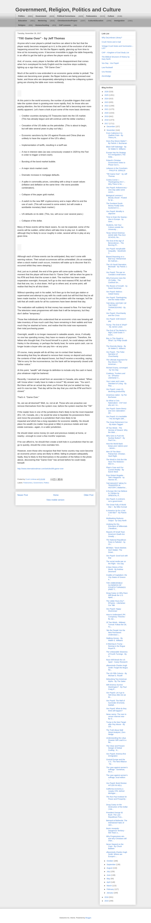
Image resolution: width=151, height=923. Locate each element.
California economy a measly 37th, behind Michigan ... (115, 791)
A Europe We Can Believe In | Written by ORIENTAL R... (116, 493)
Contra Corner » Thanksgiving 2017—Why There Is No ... (115, 182)
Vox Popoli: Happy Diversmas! (113, 610)
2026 (106, 92)
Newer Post (22, 495)
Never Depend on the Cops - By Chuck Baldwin (114, 846)
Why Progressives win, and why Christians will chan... (116, 838)
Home (56, 495)
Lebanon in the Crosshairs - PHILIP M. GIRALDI (116, 169)
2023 (106, 102)
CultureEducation (95, 21)
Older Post (88, 495)
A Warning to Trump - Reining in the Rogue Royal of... (115, 646)
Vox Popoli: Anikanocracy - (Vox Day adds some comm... (117, 190)
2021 (106, 109)
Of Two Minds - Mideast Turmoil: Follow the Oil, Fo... (116, 624)
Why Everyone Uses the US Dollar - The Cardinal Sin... (116, 280)
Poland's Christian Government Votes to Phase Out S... (115, 162)
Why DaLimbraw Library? (112, 38)
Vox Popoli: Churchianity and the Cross (116, 314)
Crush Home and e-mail (111, 42)
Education (22, 21)
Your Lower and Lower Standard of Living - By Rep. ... (116, 383)
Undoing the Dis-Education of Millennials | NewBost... (116, 526)
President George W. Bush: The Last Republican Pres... (114, 815)
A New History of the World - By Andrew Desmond (114, 569)
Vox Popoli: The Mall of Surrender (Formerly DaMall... (115, 703)
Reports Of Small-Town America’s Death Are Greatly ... (115, 534)
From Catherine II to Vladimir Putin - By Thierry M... (114, 135)
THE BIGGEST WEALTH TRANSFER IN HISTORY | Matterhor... (116, 485)
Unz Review (106, 72)
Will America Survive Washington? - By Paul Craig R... (116, 687)
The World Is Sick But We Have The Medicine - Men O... (116, 462)
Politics (21, 16)
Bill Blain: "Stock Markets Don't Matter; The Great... (116, 550)
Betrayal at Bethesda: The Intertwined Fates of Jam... (116, 822)
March (109, 886)
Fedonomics (91, 16)
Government (41, 16)
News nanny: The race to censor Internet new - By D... (116, 716)
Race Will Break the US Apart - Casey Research (116, 661)
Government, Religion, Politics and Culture (68, 9)
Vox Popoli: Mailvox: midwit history (114, 293)
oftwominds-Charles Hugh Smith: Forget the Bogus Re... (117, 667)
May (109, 879)
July (108, 871)
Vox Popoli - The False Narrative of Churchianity (115, 354)
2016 (106, 897)
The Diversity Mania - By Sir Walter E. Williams (116, 347)
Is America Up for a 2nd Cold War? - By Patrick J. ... (116, 513)
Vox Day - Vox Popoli (110, 63)
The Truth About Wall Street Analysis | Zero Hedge (115, 732)
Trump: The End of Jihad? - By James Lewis (116, 326)
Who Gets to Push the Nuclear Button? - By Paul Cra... (115, 438)
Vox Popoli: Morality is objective (115, 212)
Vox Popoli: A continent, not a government (115, 500)
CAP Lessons (65, 25)
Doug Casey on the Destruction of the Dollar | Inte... (117, 807)
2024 (106, 99)
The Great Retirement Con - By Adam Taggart (117, 423)
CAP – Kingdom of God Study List (115, 53)
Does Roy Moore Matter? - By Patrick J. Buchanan (117, 142)
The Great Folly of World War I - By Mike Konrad (116, 506)
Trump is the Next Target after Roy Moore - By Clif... (116, 724)
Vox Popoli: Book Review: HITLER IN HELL (116, 784)
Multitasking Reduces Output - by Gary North (116, 519)
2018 (106, 120)
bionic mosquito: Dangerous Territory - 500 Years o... (115, 830)
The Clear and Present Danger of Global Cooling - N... (115, 748)
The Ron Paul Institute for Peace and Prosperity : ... (116, 799)
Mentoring (42, 21)
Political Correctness (66, 16)
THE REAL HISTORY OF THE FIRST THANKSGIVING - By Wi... (116, 306)
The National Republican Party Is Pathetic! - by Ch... (116, 542)
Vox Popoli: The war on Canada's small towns (116, 273)
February (110, 889)
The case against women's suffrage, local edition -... (117, 777)
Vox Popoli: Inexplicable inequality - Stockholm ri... (116, 251)
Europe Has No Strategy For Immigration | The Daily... (116, 155)
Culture (111, 16)
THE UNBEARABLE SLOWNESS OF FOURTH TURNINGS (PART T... (116, 586)
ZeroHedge (106, 76)
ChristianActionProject (67, 21)
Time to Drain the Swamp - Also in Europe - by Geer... (117, 219)
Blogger (88, 918)
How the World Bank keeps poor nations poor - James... (117, 446)
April (109, 882)
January (110, 893)
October (110, 861)
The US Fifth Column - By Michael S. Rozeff (116, 674)
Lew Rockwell (107, 67)
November (111, 130)
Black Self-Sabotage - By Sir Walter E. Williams (116, 148)
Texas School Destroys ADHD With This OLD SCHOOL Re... (115, 235)
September (111, 864)
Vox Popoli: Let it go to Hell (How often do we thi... (116, 695)
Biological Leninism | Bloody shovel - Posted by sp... (116, 197)
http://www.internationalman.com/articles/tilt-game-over (40, 469)
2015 (106, 901)
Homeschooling (42, 25)
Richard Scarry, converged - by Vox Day (117, 369)
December (111, 126)
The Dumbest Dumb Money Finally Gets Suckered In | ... (115, 205)
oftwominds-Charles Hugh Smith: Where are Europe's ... (116, 854)
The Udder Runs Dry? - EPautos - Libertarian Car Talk (115, 603)
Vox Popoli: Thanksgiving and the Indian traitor (116, 298)
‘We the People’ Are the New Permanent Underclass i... (115, 632)
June (109, 875)
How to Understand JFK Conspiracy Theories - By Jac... (116, 617)
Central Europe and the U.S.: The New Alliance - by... (116, 761)
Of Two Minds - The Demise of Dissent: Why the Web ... (116, 430)
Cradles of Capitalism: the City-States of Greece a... (116, 577)
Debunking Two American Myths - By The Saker (116, 680)
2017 (106, 123)
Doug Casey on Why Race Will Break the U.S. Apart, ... (117, 595)
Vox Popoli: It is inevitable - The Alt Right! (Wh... (116, 417)
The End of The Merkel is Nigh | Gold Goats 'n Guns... (116, 332)
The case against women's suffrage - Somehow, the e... (117, 769)
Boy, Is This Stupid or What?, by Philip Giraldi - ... (116, 340)
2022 (106, 106)
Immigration (119, 21)
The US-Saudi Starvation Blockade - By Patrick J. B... (116, 267)
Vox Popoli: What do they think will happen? (116, 709)
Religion (21, 25)
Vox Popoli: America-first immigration (116, 755)
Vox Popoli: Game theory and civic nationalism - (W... (116, 411)
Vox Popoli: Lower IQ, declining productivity (115, 390)
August (110, 868)
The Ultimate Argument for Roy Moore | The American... (116, 362)
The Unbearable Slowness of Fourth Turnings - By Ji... (116, 654)
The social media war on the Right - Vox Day (116, 562)
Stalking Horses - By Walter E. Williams (114, 639)
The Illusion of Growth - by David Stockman (116, 287)
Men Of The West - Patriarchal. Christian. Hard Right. (115, 454)
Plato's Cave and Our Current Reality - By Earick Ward (115, 469)
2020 (106, 113)
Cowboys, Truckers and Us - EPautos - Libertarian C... (115, 375)
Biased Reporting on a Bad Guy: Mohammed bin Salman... (116, 259)
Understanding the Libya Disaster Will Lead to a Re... (116, 740)
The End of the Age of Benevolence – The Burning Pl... (115, 243)
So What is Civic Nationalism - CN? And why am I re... (116, 403)
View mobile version (55, 500)
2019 (106, 116)
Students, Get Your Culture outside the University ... (114, 227)
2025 (106, 95)
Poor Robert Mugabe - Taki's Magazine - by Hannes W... (115, 477)
